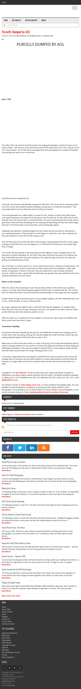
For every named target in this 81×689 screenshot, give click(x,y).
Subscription (6, 640)
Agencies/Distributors (10, 633)
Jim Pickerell (21, 36)
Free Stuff (7, 456)
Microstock (6, 635)
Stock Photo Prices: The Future (13, 527)
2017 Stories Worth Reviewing (13, 501)
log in (9, 414)
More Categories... (8, 657)
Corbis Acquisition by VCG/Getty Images (16, 569)
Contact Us (6, 619)
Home (6, 20)
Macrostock (6, 638)
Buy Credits (16, 20)
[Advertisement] (40, 77)
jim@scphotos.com (10, 380)
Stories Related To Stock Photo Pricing (16, 514)
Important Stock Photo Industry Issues (16, 543)
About (43, 20)
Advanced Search (8, 624)
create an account (21, 414)
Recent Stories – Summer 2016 (13, 556)
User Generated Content (11, 652)
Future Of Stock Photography (12, 475)
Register (5, 617)
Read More (6, 470)
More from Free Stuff (11, 596)
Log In (4, 2)
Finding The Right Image (11, 582)
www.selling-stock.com (30, 385)
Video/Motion (7, 643)
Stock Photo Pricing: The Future (13, 462)
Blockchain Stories (9, 488)
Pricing (4, 655)
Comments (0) (47, 36)
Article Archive (31, 20)
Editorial (5, 648)
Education (5, 650)
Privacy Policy (7, 621)
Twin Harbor (11, 685)
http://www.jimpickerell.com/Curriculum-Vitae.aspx (46, 392)
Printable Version (34, 36)
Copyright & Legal (8, 645)
